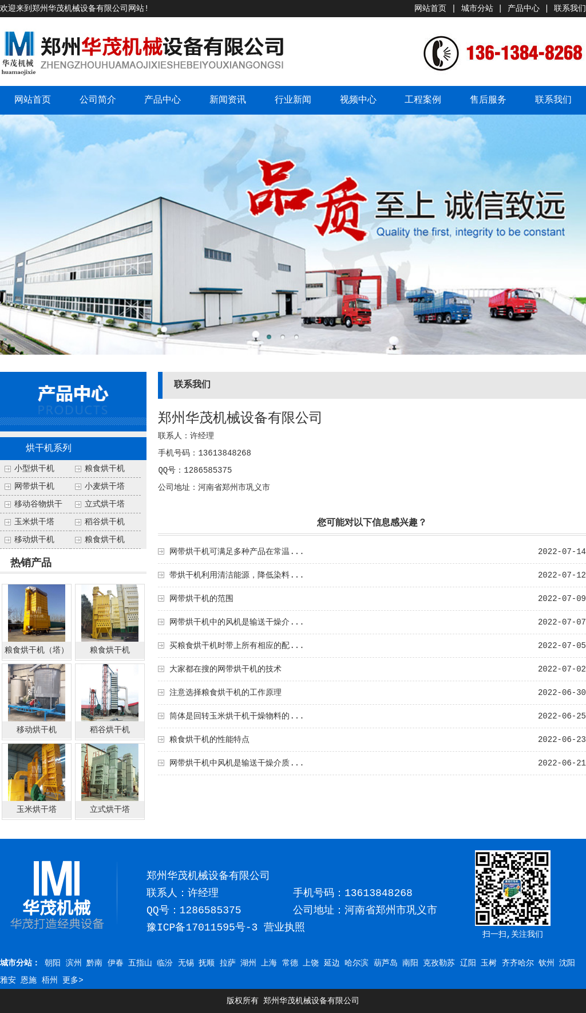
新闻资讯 (227, 100)
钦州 (547, 963)
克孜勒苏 (439, 963)
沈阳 (567, 963)
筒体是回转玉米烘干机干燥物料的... (236, 716)
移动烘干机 (34, 539)
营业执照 (284, 927)
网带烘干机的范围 (201, 598)
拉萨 (228, 963)
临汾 (165, 963)
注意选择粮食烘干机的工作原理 (225, 692)
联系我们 (570, 8)
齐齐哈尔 (518, 963)
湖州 (248, 963)
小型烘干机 (34, 468)
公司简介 (98, 100)
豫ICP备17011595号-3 (202, 927)
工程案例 (423, 100)
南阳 (410, 963)
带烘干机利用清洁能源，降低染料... (236, 575)
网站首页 (430, 8)
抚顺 (207, 963)
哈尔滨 (357, 963)
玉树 (489, 963)
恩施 (29, 980)
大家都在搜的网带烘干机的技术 (225, 669)
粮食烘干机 (105, 539)
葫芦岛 (386, 963)
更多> (72, 980)
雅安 (8, 980)
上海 (269, 963)
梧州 (50, 980)
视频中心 (358, 100)
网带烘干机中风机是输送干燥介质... (236, 763)
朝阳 (53, 963)
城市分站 (477, 8)
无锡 (186, 963)
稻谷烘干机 (105, 522)
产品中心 (524, 8)
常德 (290, 963)
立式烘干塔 (105, 504)
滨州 (74, 963)
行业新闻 (293, 100)
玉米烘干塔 (34, 522)
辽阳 (468, 963)
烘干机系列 (49, 448)
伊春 (116, 963)
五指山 (140, 963)
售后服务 (488, 100)
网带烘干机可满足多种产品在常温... (236, 551)
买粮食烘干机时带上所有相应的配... (236, 645)
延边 (332, 963)
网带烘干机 (34, 486)
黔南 (94, 963)
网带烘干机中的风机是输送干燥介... (236, 622)
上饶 (311, 963)
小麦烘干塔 (105, 486)
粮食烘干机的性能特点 (209, 739)
